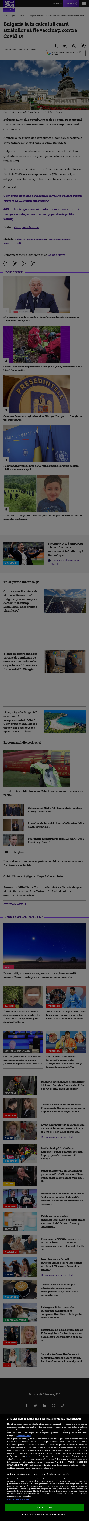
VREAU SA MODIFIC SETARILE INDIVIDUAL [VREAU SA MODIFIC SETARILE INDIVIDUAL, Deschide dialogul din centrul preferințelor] (44, 1514)
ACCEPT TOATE (44, 1507)
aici (28, 1456)
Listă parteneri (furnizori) (18, 1499)
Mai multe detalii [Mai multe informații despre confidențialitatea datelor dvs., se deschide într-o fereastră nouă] (24, 1435)
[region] (44, 1467)
